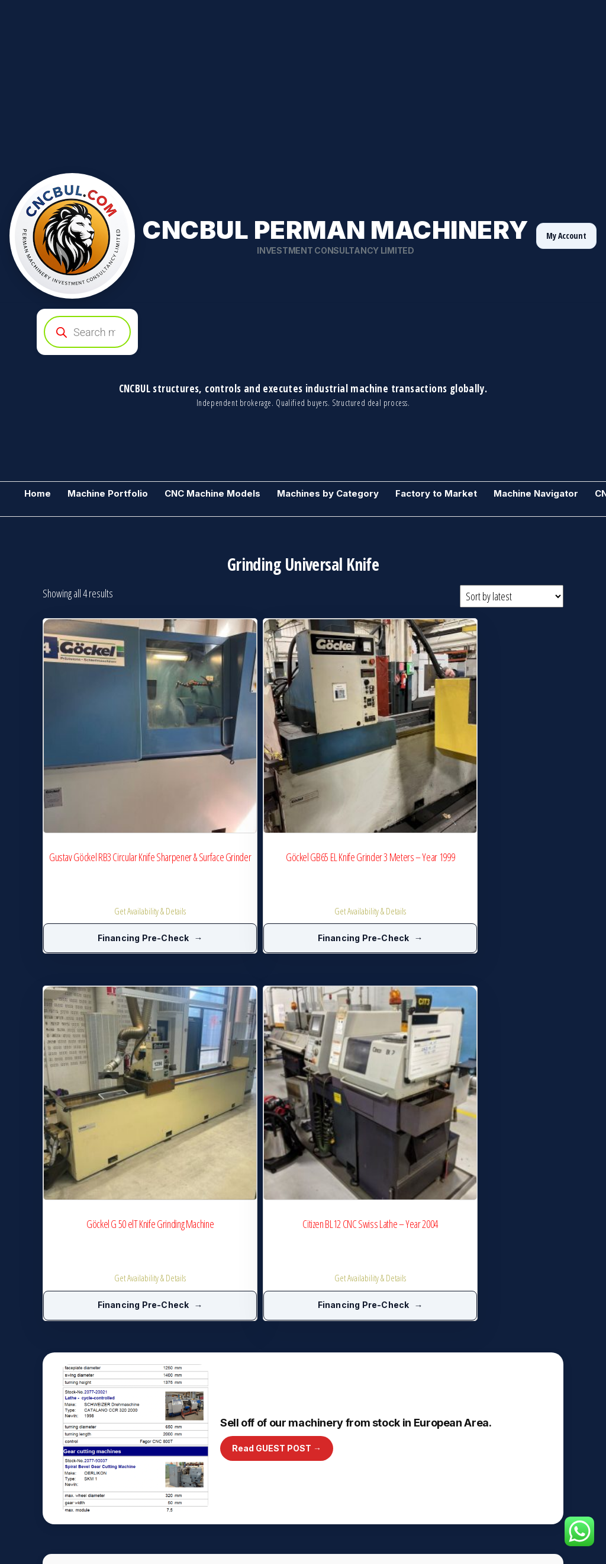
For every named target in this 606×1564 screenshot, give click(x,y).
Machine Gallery (480, 1300)
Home (37, 493)
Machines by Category (328, 493)
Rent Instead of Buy (485, 1420)
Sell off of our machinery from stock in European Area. (356, 968)
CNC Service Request (489, 1378)
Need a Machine (51, 1403)
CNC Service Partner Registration (223, 1382)
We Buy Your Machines (206, 1300)
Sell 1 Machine (48, 1382)
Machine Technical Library (353, 1382)
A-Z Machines (189, 1403)
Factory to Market (436, 493)
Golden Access (478, 1440)
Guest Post (328, 1444)
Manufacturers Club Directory (216, 1361)
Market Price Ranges (345, 1361)
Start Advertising (194, 1423)
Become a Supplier (493, 1148)
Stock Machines (50, 1361)
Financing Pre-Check (93, 843)
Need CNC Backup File (490, 1399)
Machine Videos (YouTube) (356, 1423)
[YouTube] (549, 1529)
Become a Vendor (54, 1300)
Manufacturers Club (200, 1340)
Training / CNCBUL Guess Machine (82, 1444)
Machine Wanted (52, 1464)
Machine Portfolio (107, 493)
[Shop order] (511, 596)
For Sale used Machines (65, 1340)
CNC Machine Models (212, 493)
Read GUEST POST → (276, 993)
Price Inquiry (330, 1340)
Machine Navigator (536, 493)
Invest (176, 1482)
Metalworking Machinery (65, 1320)
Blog (316, 1403)
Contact (465, 1461)
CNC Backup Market (57, 1423)
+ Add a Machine (337, 1300)
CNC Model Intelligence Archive (219, 1320)
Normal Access (537, 1440)
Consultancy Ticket (483, 1358)
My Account (566, 235)
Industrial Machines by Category (364, 1320)
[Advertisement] (303, 83)
